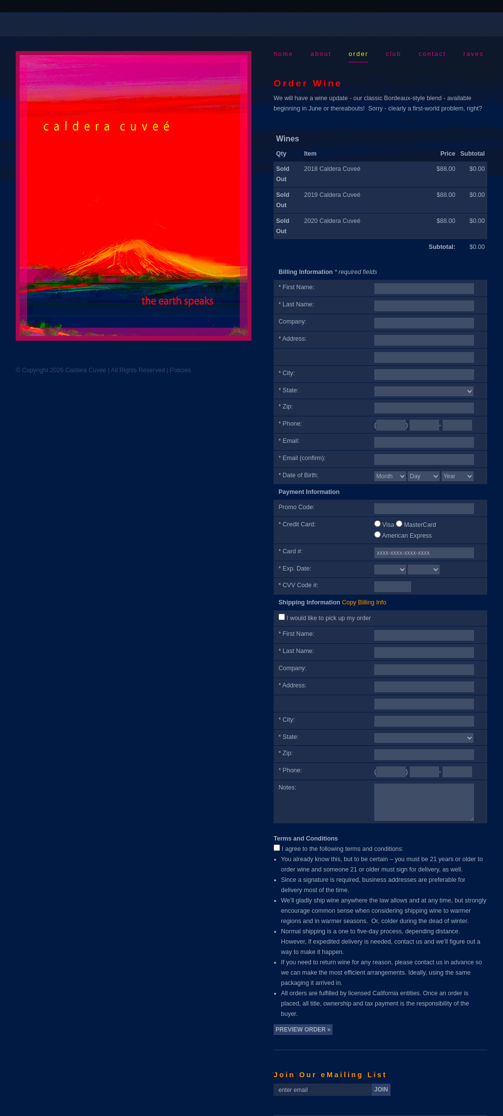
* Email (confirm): (302, 458)
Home (283, 54)
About (321, 54)
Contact (432, 54)
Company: (293, 321)
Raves (473, 54)
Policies (180, 370)
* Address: (293, 338)
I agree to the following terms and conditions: (342, 848)
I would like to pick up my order (328, 618)
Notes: (287, 787)
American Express (407, 535)
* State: (289, 390)
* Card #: (291, 551)
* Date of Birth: (298, 475)
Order (358, 54)
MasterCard (420, 524)
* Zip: (286, 406)
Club (393, 54)
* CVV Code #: (298, 585)
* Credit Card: (297, 524)
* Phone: (290, 423)
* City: (287, 373)
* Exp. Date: (295, 568)
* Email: (289, 440)
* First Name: (296, 287)
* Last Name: (296, 304)
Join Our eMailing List (330, 1075)
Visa (388, 524)
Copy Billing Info (364, 602)
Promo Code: (297, 507)
